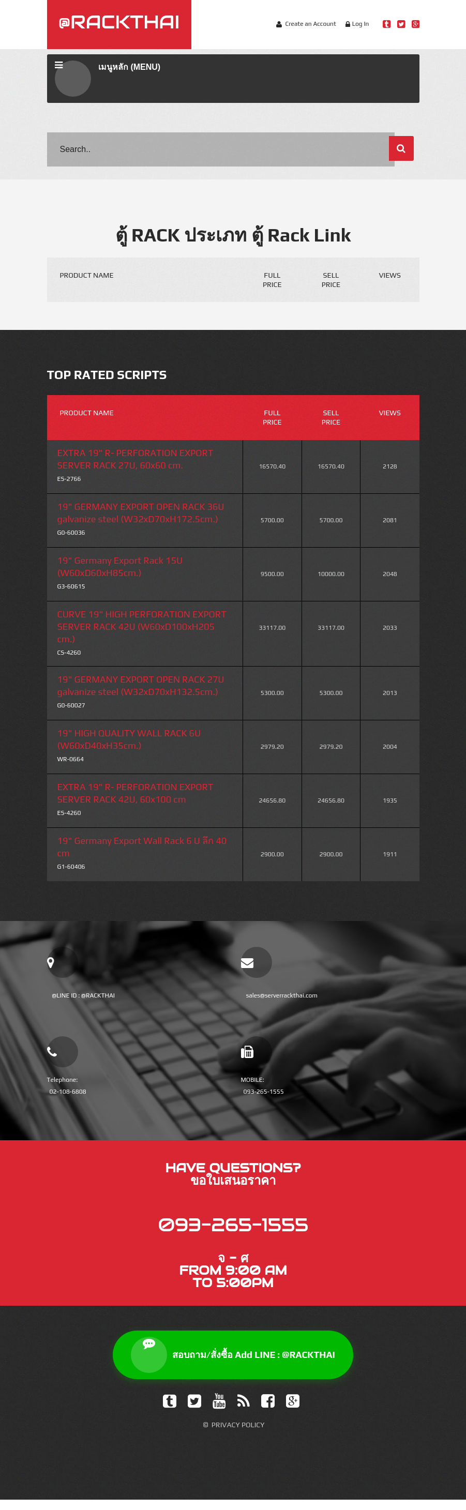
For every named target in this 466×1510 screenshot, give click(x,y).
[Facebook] (268, 1411)
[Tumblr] (169, 1411)
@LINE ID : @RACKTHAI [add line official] (83, 995)
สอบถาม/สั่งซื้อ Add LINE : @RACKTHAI (233, 1365)
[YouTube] (219, 1411)
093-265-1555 (264, 1091)
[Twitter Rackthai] (401, 24)
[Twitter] (194, 1411)
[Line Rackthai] (386, 24)
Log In (360, 23)
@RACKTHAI (119, 22)
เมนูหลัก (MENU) (108, 79)
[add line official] (62, 962)
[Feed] (243, 1411)
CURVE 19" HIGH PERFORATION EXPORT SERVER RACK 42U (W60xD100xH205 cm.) (142, 626)
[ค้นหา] (401, 148)
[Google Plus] (292, 1411)
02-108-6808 (68, 1091)
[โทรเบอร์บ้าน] (62, 1051)
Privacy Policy (238, 1435)
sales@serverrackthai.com (282, 995)
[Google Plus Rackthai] (415, 24)
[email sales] (256, 962)
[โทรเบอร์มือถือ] (256, 1051)
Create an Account (310, 23)
